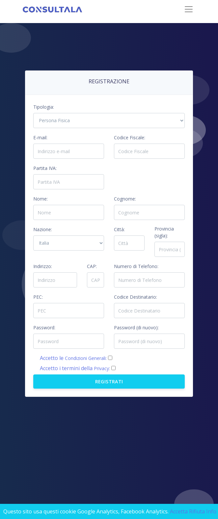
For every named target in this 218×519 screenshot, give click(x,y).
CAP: (92, 266)
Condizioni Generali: (86, 358)
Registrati (109, 381)
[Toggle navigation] (188, 9)
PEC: (38, 297)
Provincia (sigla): (164, 232)
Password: (44, 327)
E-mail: (40, 137)
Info (211, 511)
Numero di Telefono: (136, 266)
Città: (119, 229)
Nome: (40, 199)
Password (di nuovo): (136, 327)
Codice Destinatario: (135, 297)
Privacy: (102, 368)
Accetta (179, 511)
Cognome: (125, 199)
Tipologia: (43, 107)
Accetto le (73, 358)
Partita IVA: (45, 168)
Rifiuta (197, 511)
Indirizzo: (42, 266)
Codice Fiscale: (129, 137)
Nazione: (42, 229)
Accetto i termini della (75, 368)
